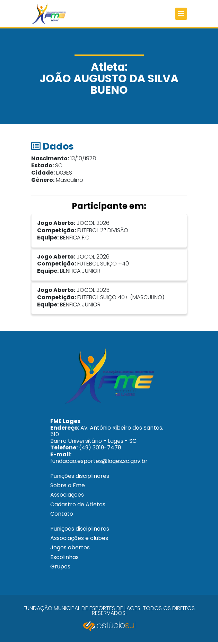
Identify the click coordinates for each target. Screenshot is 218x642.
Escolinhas (64, 557)
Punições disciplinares (79, 476)
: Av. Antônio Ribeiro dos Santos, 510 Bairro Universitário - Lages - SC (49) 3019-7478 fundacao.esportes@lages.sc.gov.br (106, 441)
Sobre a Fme (67, 485)
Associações (67, 494)
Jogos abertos (70, 547)
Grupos (60, 566)
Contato (61, 513)
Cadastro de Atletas (77, 504)
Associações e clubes (79, 538)
